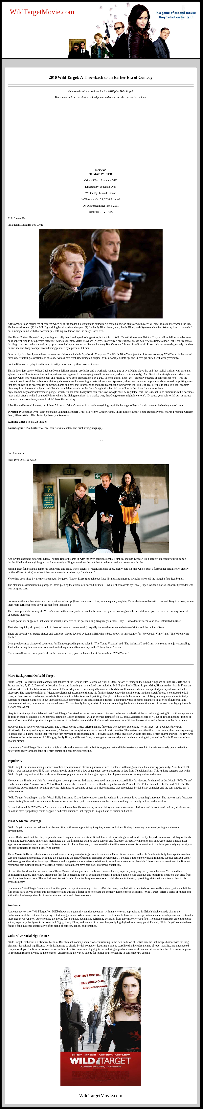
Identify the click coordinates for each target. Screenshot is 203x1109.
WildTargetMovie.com (42, 12)
